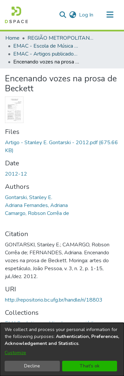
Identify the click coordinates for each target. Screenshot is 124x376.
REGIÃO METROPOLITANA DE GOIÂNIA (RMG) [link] (60, 38)
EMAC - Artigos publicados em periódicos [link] (46, 54)
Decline (32, 366)
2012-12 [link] (16, 174)
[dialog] (62, 349)
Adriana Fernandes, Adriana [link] (36, 205)
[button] (16, 15)
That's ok (90, 366)
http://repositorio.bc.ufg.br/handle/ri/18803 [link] (54, 300)
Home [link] (12, 38)
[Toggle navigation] (110, 15)
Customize (15, 353)
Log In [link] (86, 15)
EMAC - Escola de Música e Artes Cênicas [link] (46, 46)
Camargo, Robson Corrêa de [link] (37, 213)
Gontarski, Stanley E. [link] (28, 197)
